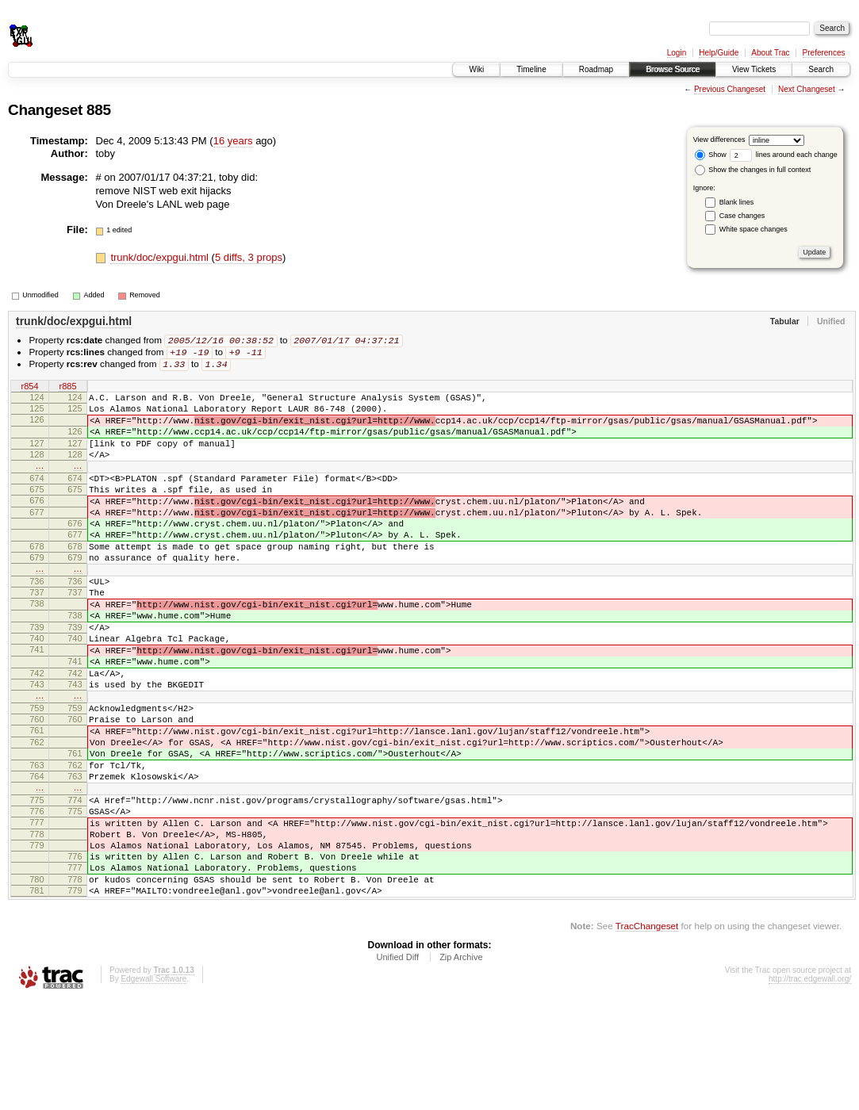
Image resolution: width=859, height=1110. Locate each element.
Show (711, 155)
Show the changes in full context (753, 170)
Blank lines (736, 202)
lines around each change (784, 155)
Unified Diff (397, 1066)
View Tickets (754, 69)
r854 (29, 389)
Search (821, 69)
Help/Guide (718, 52)
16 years (233, 141)
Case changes (742, 216)
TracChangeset (646, 1035)
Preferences (824, 52)
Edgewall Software (153, 1088)
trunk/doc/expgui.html (160, 257)
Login (676, 52)
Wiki (476, 69)
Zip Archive (460, 1066)
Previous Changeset (729, 89)
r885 (67, 389)
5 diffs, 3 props (248, 257)
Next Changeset (806, 89)
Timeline (531, 69)
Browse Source (673, 69)
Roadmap (596, 69)
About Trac (770, 52)
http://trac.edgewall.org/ (810, 1088)
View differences (719, 140)
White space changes (753, 229)
